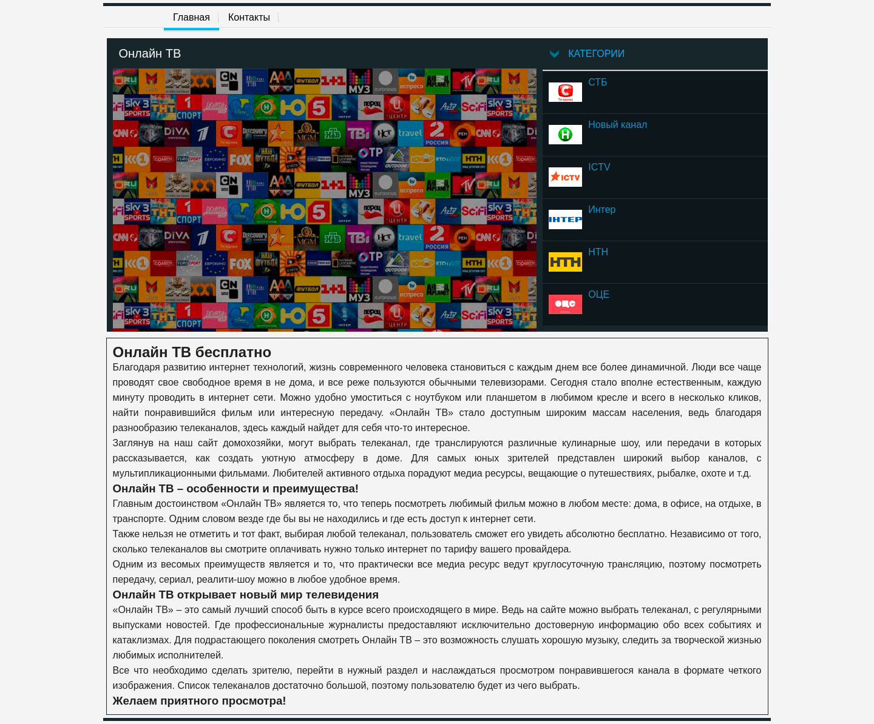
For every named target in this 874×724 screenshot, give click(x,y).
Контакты (249, 17)
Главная (191, 17)
